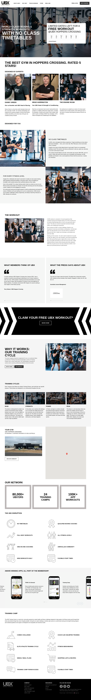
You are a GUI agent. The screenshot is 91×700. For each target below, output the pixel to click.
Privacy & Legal (62, 692)
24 (34, 300)
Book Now (45, 323)
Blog (47, 688)
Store (41, 3)
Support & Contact (51, 685)
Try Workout (19, 366)
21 (31, 300)
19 (28, 300)
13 (20, 300)
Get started (84, 3)
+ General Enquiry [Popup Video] (52, 41)
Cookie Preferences (69, 692)
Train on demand (33, 3)
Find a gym (75, 3)
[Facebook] (61, 686)
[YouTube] (68, 686)
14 (21, 300)
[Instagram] (64, 686)
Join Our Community (12, 458)
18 (27, 300)
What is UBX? (17, 3)
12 (19, 300)
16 (24, 300)
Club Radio (49, 689)
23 (33, 300)
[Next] (81, 603)
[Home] (6, 3)
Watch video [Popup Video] (9, 366)
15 (23, 300)
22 (32, 300)
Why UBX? (24, 3)
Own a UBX (47, 3)
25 (36, 300)
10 (16, 300)
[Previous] (78, 603)
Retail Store (28, 689)
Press (47, 686)
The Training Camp (29, 691)
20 (29, 300)
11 (17, 300)
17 (25, 300)
